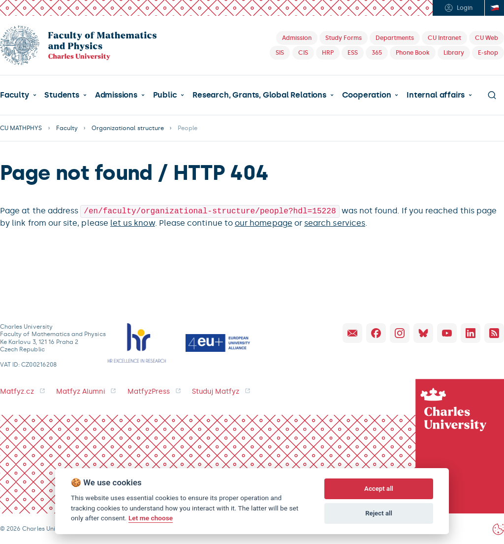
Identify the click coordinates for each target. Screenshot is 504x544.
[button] (18, 95)
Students (61, 95)
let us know (132, 222)
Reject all (378, 513)
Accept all (378, 488)
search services (334, 222)
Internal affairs (436, 95)
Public (165, 95)
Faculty (14, 95)
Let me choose (150, 518)
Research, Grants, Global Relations (259, 95)
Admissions (116, 95)
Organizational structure (128, 128)
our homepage (263, 222)
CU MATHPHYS (21, 128)
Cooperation (366, 95)
